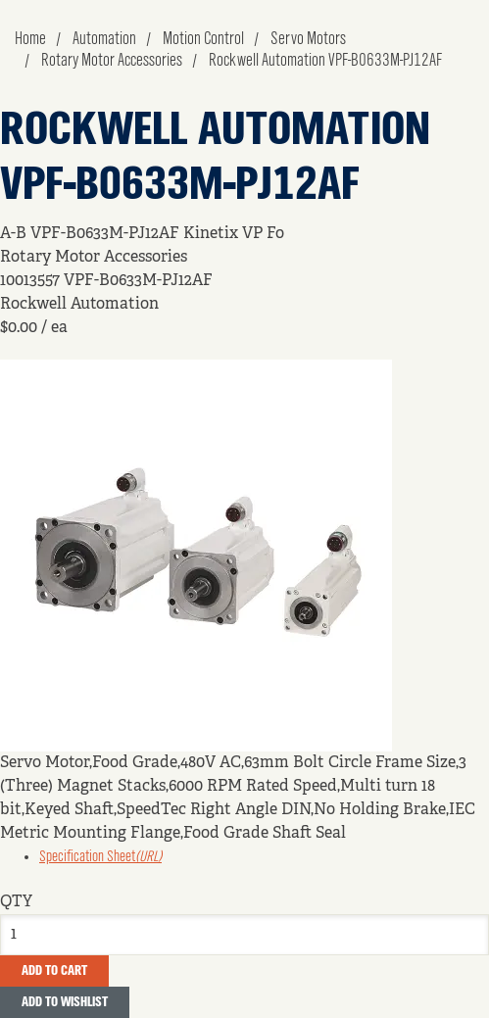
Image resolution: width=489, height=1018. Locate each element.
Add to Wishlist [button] (65, 1002)
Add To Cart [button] (54, 971)
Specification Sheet (100, 857)
